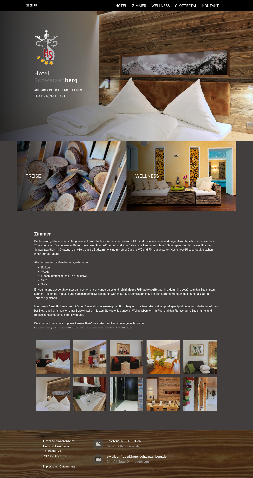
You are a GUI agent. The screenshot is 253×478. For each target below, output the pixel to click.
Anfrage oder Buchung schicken (58, 90)
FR (35, 5)
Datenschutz (67, 466)
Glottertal (187, 6)
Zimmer (141, 6)
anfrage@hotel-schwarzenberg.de (142, 457)
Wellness (162, 6)
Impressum (50, 466)
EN (31, 5)
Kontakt (210, 6)
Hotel (122, 6)
